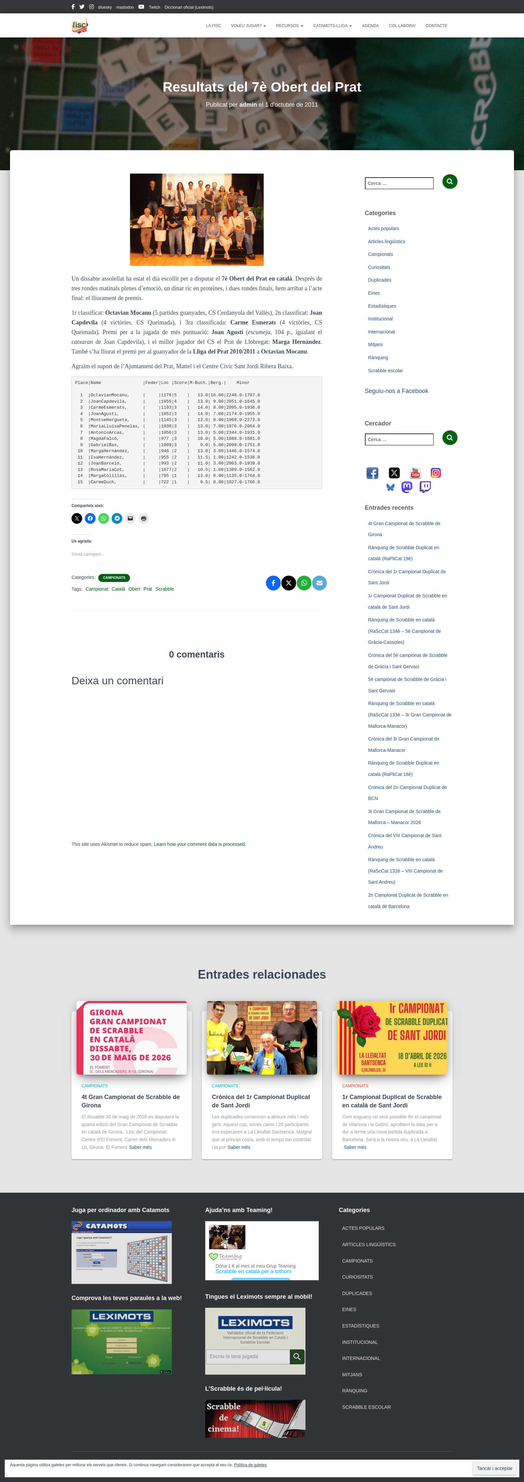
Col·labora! (402, 25)
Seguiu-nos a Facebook (396, 391)
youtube (141, 7)
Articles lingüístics (386, 241)
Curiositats (379, 267)
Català (118, 589)
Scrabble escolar (385, 370)
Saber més (140, 1147)
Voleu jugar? (248, 25)
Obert (134, 589)
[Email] (319, 583)
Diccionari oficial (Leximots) (189, 7)
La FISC (213, 25)
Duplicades (379, 280)
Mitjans (375, 344)
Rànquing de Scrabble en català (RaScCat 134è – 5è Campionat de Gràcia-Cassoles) (404, 631)
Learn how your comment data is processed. (200, 844)
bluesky (105, 7)
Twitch (154, 7)
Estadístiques (382, 306)
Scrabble (164, 589)
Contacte (436, 25)
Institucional (380, 318)
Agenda (370, 25)
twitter (82, 7)
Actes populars (383, 228)
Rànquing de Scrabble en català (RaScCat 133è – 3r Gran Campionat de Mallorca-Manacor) (410, 714)
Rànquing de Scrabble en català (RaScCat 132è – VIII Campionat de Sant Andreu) (405, 871)
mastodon (125, 7)
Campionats (114, 578)
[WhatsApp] (304, 583)
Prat (148, 589)
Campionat (97, 589)
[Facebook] (273, 583)
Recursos (289, 25)
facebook (73, 7)
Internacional (381, 331)
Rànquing (378, 357)
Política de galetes (250, 1465)
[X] (288, 583)
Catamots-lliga (332, 25)
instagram (91, 7)
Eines (374, 293)
